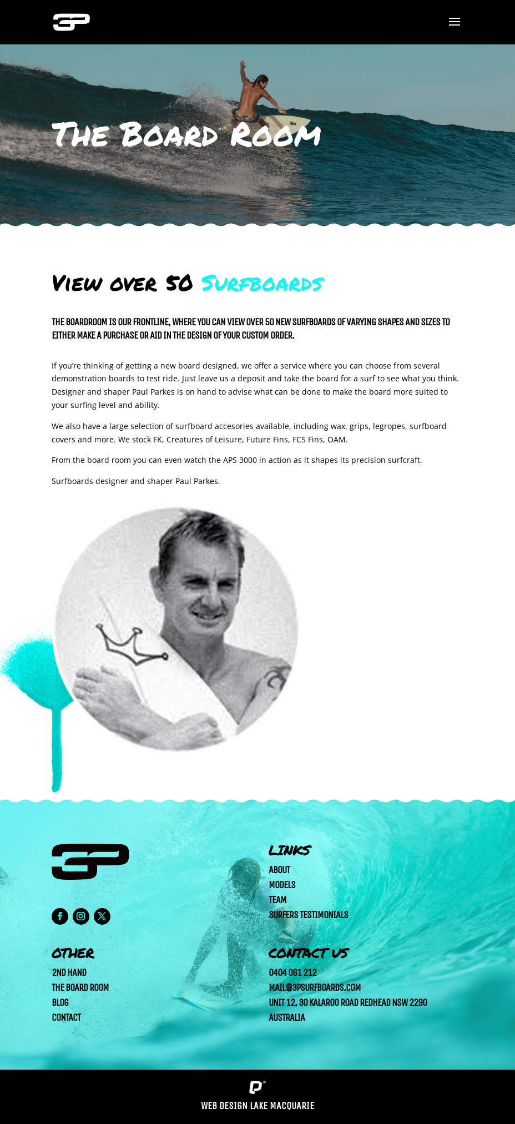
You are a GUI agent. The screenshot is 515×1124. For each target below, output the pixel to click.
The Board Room (80, 987)
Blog (60, 1002)
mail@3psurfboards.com (315, 987)
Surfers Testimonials (308, 915)
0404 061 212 (292, 972)
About (279, 870)
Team (277, 900)
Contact (66, 1017)
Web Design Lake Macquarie (257, 1106)
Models (282, 885)
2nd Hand (69, 972)
